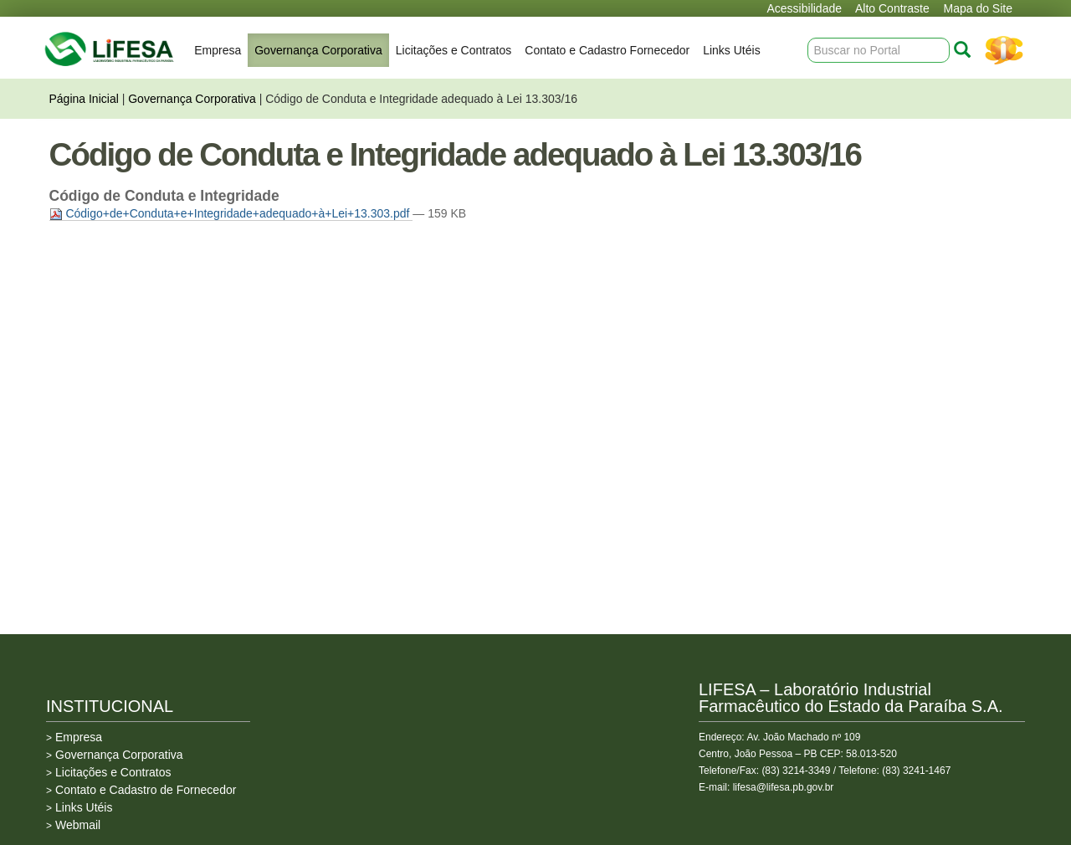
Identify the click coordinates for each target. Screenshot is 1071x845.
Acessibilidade (805, 8)
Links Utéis (731, 50)
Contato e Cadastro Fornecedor (607, 50)
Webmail (77, 825)
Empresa (217, 50)
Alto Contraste (892, 8)
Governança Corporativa (318, 50)
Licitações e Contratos (454, 50)
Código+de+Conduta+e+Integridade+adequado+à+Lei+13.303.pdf (231, 214)
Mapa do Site (978, 8)
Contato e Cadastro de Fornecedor (145, 789)
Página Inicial (84, 98)
